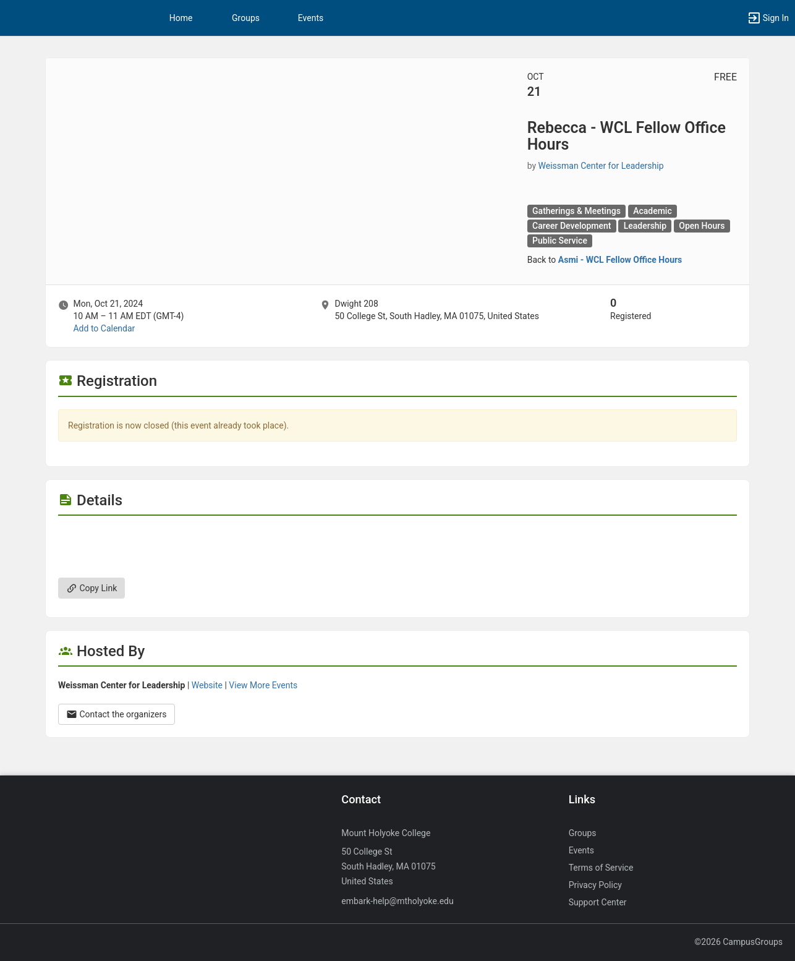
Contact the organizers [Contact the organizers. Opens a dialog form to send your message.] (116, 714)
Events (310, 18)
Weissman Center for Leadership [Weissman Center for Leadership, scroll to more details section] (601, 166)
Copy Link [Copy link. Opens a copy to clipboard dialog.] (91, 588)
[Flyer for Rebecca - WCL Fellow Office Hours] (397, 534)
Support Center (598, 902)
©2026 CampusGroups (738, 942)
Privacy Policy (595, 885)
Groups (246, 18)
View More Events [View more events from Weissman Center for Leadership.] (263, 685)
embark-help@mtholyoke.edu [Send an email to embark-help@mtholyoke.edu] (397, 901)
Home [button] (181, 18)
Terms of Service (601, 868)
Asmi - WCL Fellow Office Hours (620, 260)
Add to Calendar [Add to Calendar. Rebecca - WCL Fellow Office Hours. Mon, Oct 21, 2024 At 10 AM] (104, 328)
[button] (768, 18)
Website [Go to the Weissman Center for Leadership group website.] (207, 685)
